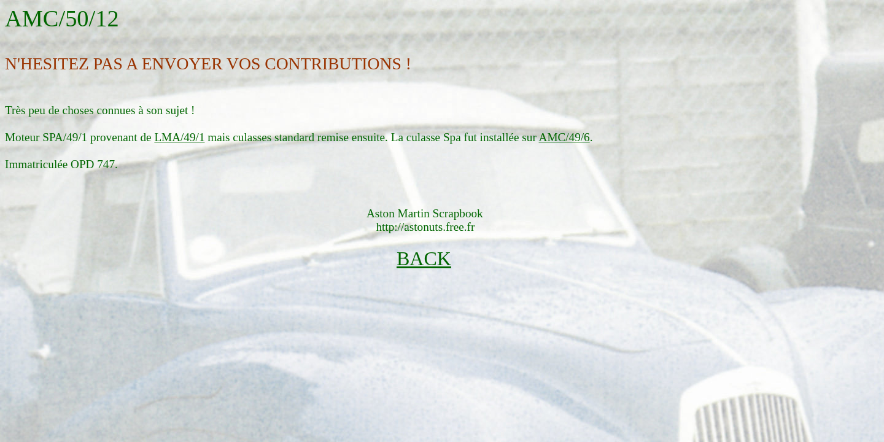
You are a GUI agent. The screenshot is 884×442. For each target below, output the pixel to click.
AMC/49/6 (564, 137)
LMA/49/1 (179, 137)
